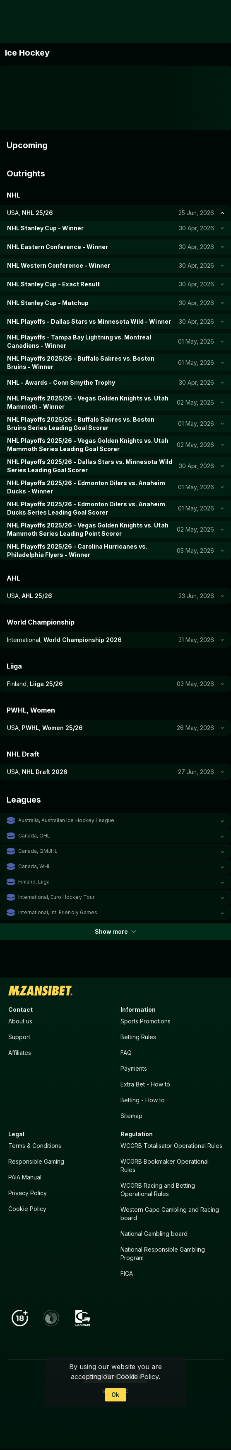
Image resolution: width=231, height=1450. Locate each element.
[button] (115, 820)
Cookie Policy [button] (27, 1209)
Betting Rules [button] (138, 1036)
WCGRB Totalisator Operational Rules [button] (171, 1146)
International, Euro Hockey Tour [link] (56, 897)
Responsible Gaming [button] (36, 1161)
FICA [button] (126, 1273)
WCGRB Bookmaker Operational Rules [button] (164, 1166)
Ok (115, 1394)
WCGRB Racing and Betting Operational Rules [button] (157, 1190)
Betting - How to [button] (142, 1100)
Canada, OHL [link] (34, 835)
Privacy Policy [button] (27, 1193)
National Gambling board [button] (154, 1234)
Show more (115, 931)
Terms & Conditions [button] (34, 1146)
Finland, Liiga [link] (34, 882)
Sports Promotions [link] (145, 1021)
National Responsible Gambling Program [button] (162, 1254)
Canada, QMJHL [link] (38, 851)
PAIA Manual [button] (24, 1177)
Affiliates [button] (19, 1052)
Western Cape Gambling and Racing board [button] (169, 1214)
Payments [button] (133, 1068)
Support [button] (19, 1036)
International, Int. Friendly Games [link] (57, 912)
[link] (24, 22)
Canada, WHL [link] (34, 866)
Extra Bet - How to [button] (145, 1084)
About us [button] (20, 1021)
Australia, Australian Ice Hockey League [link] (66, 820)
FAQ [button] (126, 1052)
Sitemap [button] (131, 1116)
